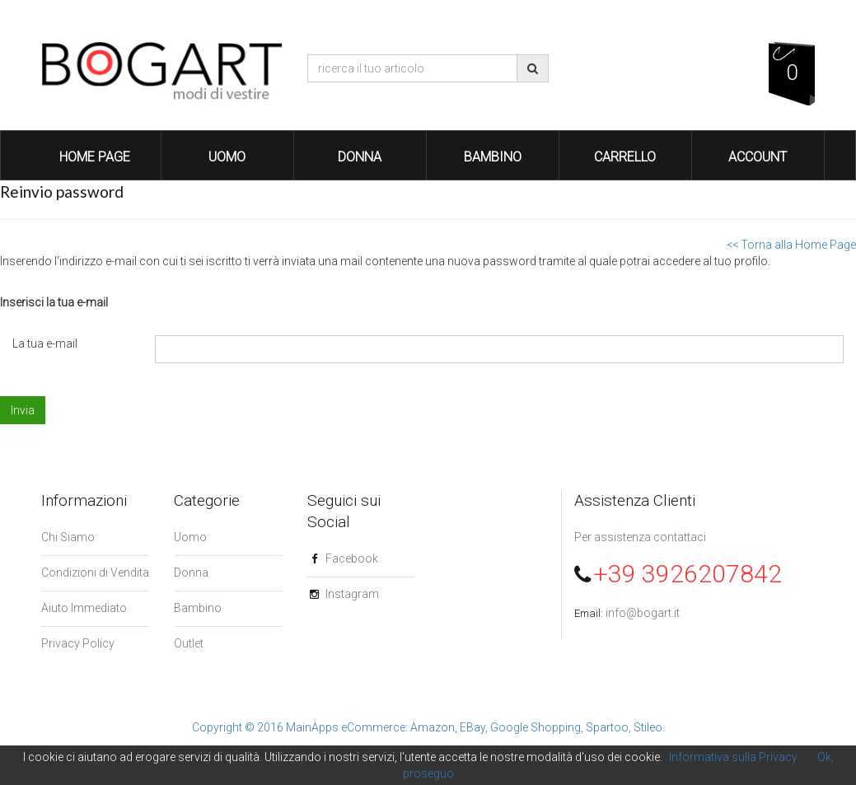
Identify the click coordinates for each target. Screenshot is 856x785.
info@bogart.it (643, 612)
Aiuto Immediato (84, 607)
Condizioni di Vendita (95, 572)
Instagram (352, 593)
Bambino (493, 157)
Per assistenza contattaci (640, 537)
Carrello (625, 157)
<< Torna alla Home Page (791, 244)
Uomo (227, 157)
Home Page (94, 157)
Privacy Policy (78, 643)
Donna (359, 157)
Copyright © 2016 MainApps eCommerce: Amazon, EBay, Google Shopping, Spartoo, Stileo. (428, 727)
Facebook (351, 558)
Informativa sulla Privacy (733, 757)
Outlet (188, 643)
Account (757, 157)
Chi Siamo (68, 537)
